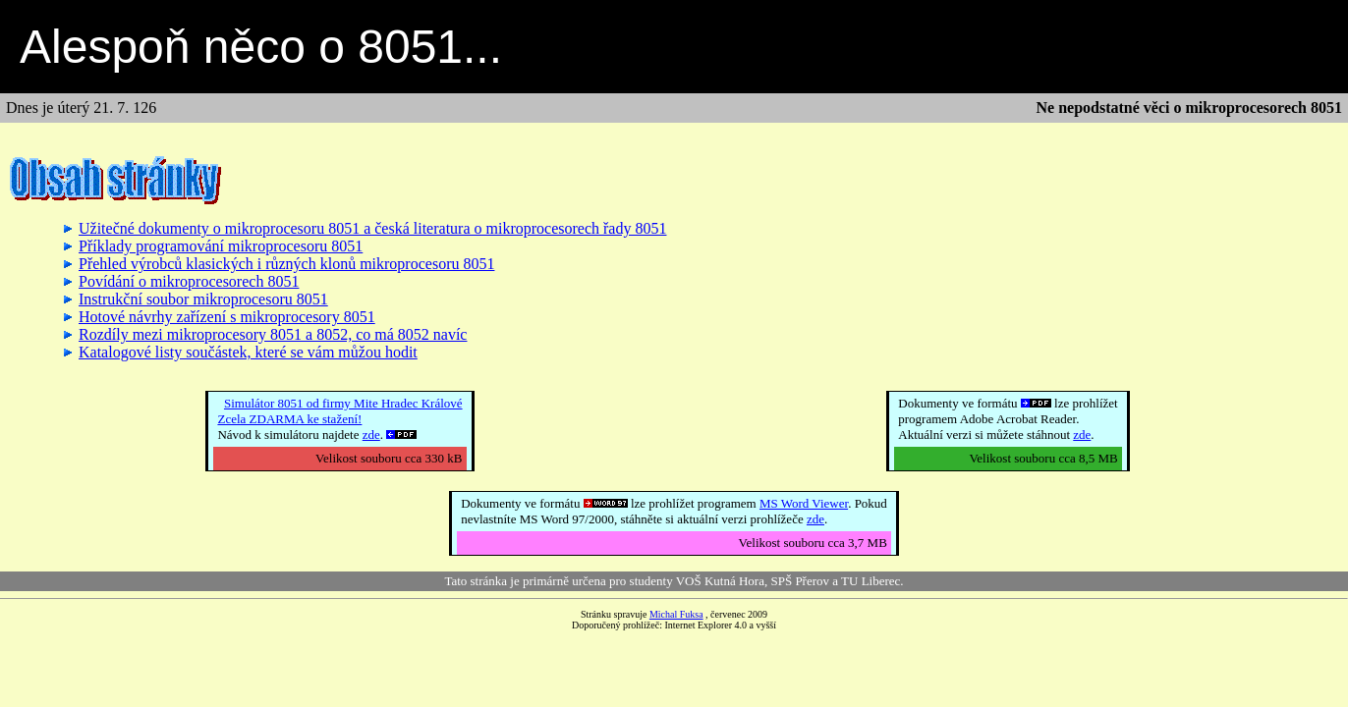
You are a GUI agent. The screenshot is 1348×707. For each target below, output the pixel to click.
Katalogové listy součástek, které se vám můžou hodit (248, 352)
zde (371, 434)
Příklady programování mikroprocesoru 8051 (221, 246)
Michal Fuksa (676, 614)
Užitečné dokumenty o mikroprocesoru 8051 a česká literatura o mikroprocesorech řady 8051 (372, 228)
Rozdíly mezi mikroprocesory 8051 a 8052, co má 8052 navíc (273, 334)
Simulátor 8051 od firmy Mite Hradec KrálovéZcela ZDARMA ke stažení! (339, 411)
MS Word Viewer (803, 503)
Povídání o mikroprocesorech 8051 (189, 281)
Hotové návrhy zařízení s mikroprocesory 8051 (227, 316)
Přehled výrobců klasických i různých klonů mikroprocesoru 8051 (286, 263)
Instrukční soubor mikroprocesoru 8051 (203, 299)
